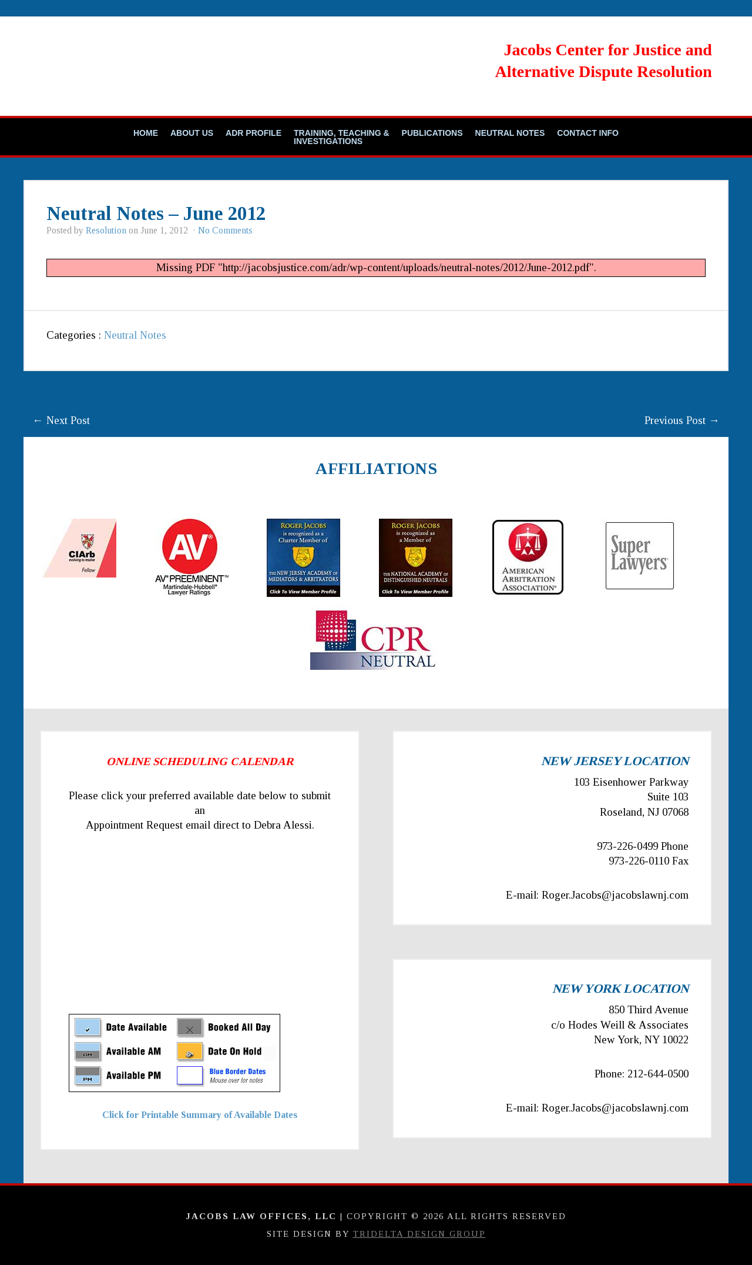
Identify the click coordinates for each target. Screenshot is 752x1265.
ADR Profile (253, 133)
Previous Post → (682, 420)
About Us (191, 133)
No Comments (225, 230)
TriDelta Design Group (419, 1234)
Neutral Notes (510, 133)
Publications (432, 133)
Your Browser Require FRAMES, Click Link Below (174, 933)
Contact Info (588, 133)
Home (145, 133)
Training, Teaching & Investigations (342, 137)
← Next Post (61, 420)
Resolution (106, 230)
